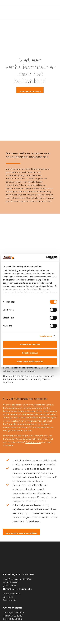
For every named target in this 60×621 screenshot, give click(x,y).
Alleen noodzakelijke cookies (30, 361)
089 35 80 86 (15, 619)
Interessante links (11, 593)
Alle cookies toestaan (30, 344)
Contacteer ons (33, 442)
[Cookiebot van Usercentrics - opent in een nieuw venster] (46, 257)
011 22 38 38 (9, 585)
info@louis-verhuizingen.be (17, 589)
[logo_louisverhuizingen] (16, 12)
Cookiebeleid (9, 600)
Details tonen (46, 336)
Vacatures (8, 597)
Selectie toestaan (30, 353)
